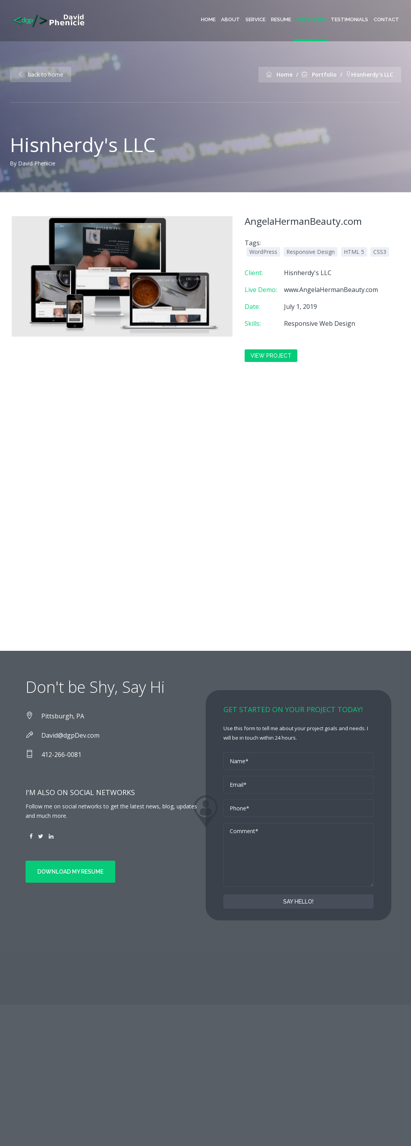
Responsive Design (310, 251)
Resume (281, 19)
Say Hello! (298, 901)
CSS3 (379, 251)
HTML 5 (354, 251)
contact (386, 19)
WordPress (263, 251)
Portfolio (311, 19)
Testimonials (349, 19)
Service (255, 19)
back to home (40, 74)
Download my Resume (70, 872)
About (230, 19)
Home (208, 19)
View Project (271, 356)
